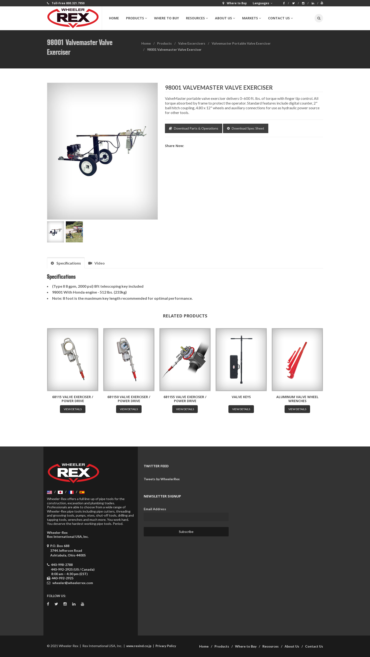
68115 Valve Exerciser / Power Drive (72, 399)
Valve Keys (241, 397)
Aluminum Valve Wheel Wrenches (297, 399)
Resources (270, 646)
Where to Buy (166, 18)
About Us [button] (225, 18)
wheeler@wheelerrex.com (72, 583)
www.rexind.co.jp (138, 646)
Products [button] (136, 18)
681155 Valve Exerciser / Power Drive (185, 399)
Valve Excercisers (191, 43)
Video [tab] (96, 263)
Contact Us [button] (280, 18)
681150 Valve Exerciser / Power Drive (128, 399)
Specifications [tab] (66, 263)
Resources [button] (197, 18)
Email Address (155, 509)
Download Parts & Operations (193, 128)
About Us (292, 646)
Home (114, 18)
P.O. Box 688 (66, 550)
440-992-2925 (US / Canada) (73, 569)
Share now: (174, 145)
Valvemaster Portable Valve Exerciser (241, 43)
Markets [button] (251, 18)
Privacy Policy (166, 646)
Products (164, 43)
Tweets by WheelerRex (162, 479)
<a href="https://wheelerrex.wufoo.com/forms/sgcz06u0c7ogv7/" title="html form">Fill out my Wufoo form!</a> (279, 522)
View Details (73, 409)
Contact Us (314, 646)
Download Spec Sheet (245, 128)
